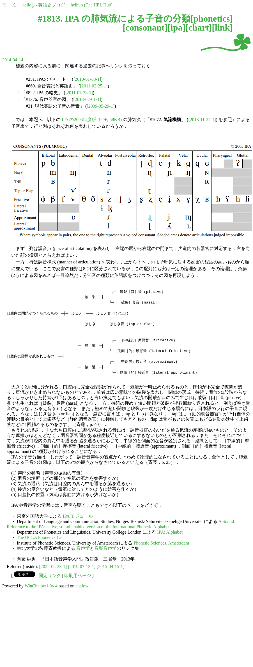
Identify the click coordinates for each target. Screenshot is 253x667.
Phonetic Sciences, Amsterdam (161, 543)
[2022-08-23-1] (53, 566)
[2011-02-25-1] (93, 86)
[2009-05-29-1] (100, 106)
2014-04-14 (12, 59)
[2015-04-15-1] (111, 566)
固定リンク (50, 575)
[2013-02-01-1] (87, 99)
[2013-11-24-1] (202, 119)
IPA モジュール (78, 516)
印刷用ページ (77, 575)
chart (198, 27)
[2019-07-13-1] (82, 566)
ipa (177, 27)
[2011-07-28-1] (79, 92)
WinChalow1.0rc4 (41, 585)
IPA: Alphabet (170, 532)
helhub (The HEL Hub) (91, 5)
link (222, 27)
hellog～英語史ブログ (43, 5)
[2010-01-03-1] (87, 79)
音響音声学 (105, 548)
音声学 (83, 548)
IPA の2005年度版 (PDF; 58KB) (92, 119)
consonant (145, 27)
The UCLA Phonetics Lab (40, 537)
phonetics (212, 18)
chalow (81, 585)
